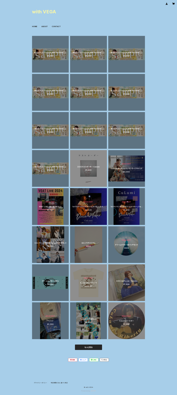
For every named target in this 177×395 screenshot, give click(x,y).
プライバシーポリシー (40, 383)
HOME (34, 26)
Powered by (88, 391)
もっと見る (88, 347)
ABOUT (44, 26)
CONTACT (56, 26)
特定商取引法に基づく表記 (59, 383)
